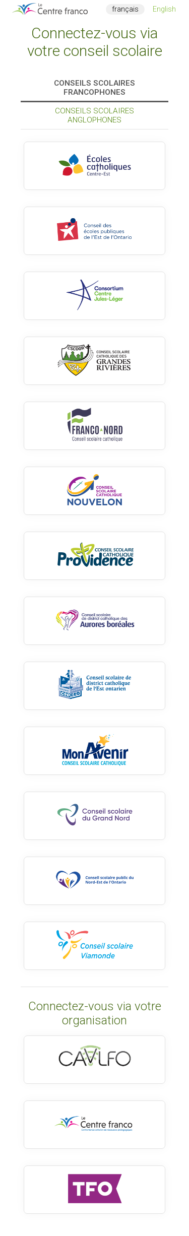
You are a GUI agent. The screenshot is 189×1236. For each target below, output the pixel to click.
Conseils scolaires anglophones (94, 115)
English (164, 9)
